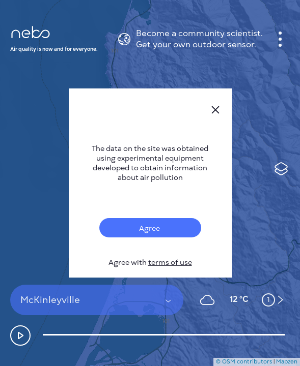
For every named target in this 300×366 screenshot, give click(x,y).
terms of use (170, 262)
